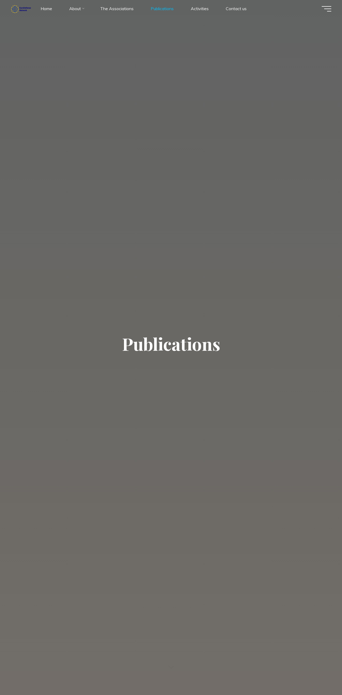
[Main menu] (326, 8)
